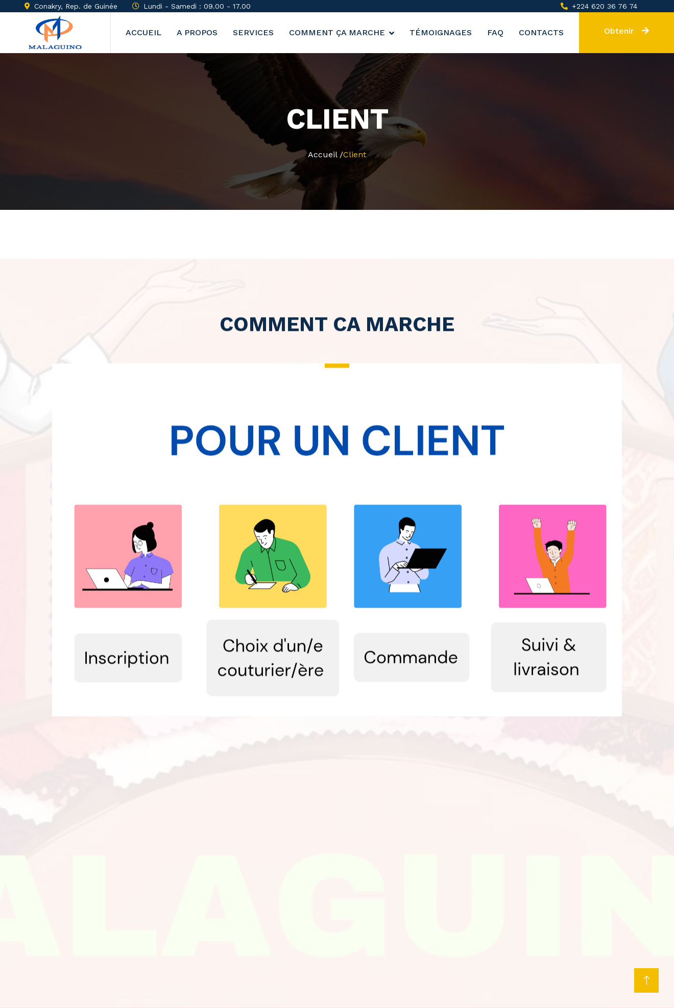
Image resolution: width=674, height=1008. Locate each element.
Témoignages (441, 32)
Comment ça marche (337, 32)
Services (253, 32)
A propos (197, 32)
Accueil (143, 32)
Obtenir (626, 31)
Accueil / (325, 154)
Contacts (541, 32)
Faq (495, 32)
